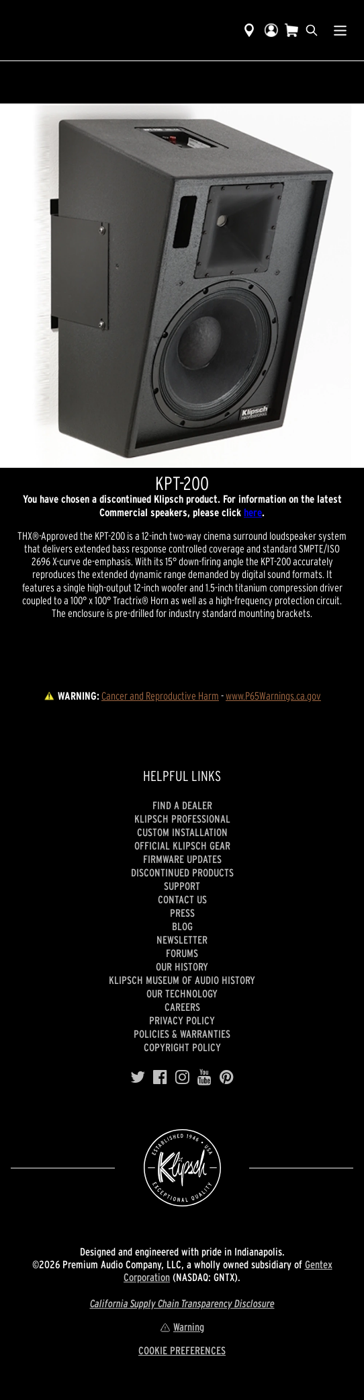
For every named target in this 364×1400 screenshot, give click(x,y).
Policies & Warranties (182, 1034)
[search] (312, 30)
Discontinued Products (182, 872)
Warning (182, 1327)
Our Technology (182, 993)
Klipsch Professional (182, 819)
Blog (182, 926)
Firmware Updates (182, 859)
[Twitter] (137, 1077)
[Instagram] (182, 1077)
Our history (182, 966)
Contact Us (182, 899)
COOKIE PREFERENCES (182, 1350)
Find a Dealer (182, 805)
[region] (182, 286)
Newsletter (182, 940)
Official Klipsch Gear (182, 845)
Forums (182, 953)
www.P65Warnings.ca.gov (273, 696)
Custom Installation (182, 832)
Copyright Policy (182, 1047)
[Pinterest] (227, 1077)
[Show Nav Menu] (340, 30)
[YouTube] (204, 1077)
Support (182, 886)
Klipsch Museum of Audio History (182, 980)
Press (182, 913)
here (253, 512)
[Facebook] (160, 1077)
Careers (182, 1007)
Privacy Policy (182, 1020)
